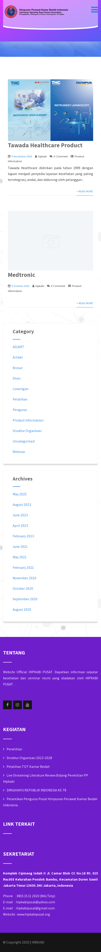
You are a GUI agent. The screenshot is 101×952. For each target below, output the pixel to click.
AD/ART (18, 347)
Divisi (17, 378)
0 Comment (61, 156)
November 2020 (24, 578)
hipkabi (42, 156)
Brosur (18, 368)
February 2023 (23, 536)
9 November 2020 (22, 156)
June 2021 (20, 546)
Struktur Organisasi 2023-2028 (29, 758)
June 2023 (20, 515)
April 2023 (20, 525)
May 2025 (20, 494)
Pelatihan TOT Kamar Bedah (28, 766)
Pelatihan (20, 399)
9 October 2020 (21, 286)
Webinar (19, 451)
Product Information (28, 420)
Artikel (18, 357)
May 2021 (19, 557)
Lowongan (20, 389)
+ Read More (85, 191)
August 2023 (22, 504)
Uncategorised (24, 441)
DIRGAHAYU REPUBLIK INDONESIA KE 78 (36, 790)
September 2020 (25, 599)
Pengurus (20, 410)
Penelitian (14, 749)
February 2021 (23, 567)
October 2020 (23, 588)
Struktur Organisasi (27, 430)
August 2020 (22, 609)
